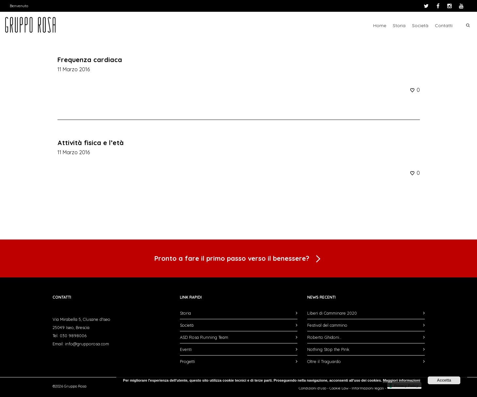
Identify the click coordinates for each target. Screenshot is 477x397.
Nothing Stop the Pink (328, 349)
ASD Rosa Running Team (204, 337)
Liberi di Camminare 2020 (332, 313)
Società (420, 25)
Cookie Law (338, 388)
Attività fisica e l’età (90, 143)
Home (379, 25)
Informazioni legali (368, 388)
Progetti (187, 361)
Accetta (444, 380)
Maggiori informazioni (401, 380)
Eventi (186, 349)
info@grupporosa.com (87, 343)
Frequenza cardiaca (89, 60)
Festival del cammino (327, 325)
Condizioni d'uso (312, 388)
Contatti (444, 25)
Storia (399, 25)
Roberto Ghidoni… (324, 337)
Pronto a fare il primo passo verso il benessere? (238, 259)
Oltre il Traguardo (324, 361)
